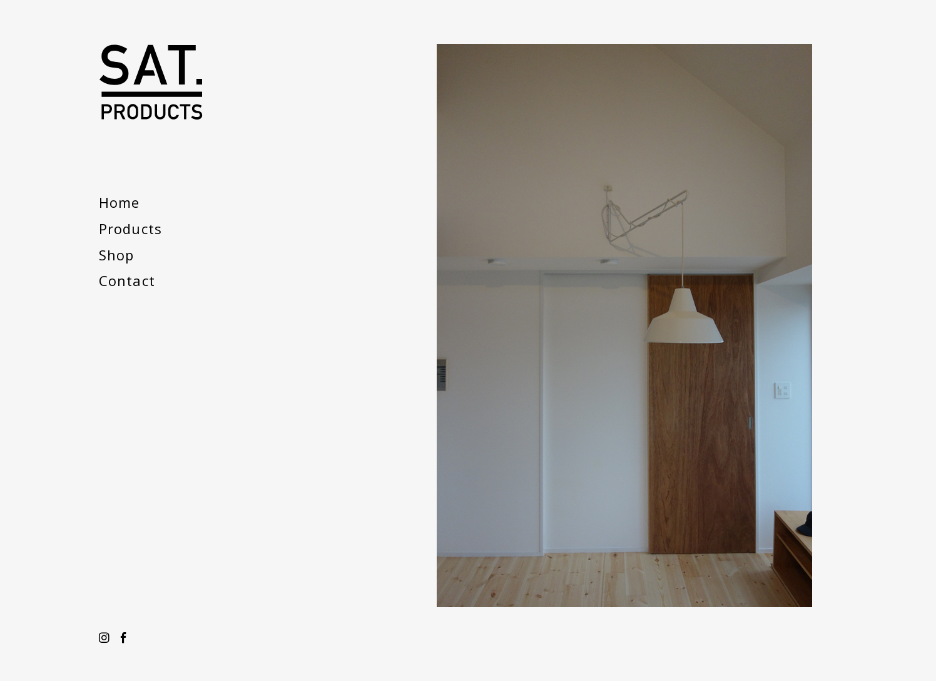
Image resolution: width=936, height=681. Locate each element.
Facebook (123, 638)
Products (130, 228)
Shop (116, 254)
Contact (127, 280)
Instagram (104, 638)
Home (119, 202)
